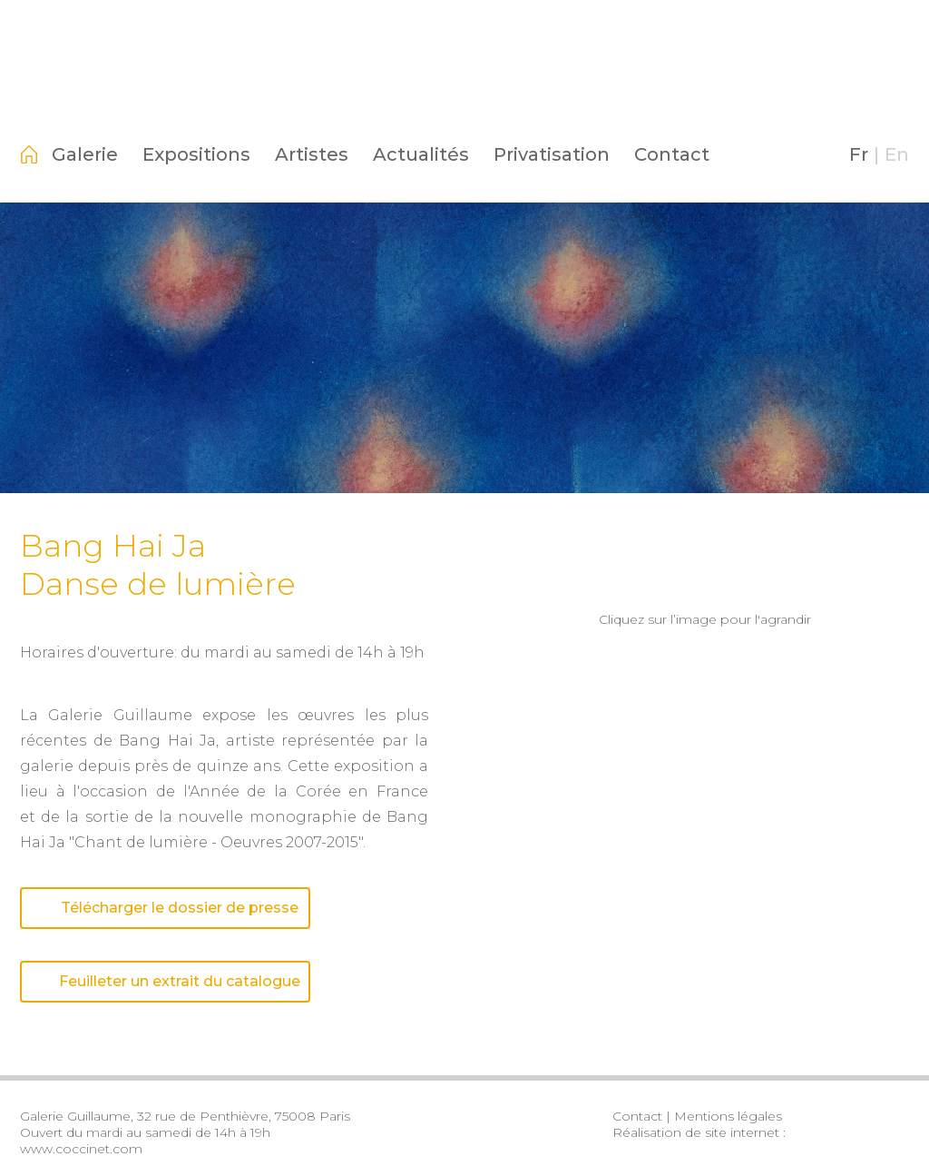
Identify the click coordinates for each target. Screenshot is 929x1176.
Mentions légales (728, 1116)
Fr (858, 154)
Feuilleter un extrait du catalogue (165, 980)
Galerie (85, 154)
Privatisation (552, 154)
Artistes (311, 154)
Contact (671, 154)
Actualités (421, 154)
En (897, 154)
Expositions (196, 154)
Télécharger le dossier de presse (164, 907)
